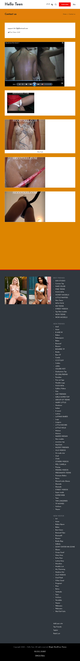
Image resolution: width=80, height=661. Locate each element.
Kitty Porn (59, 558)
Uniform (58, 506)
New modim (59, 439)
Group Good (59, 552)
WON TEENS (60, 314)
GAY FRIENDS (60, 394)
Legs (57, 419)
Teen (57, 498)
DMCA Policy (40, 655)
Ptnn (57, 586)
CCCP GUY (59, 360)
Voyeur (57, 509)
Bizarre (57, 346)
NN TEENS (59, 306)
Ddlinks (58, 544)
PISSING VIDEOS (61, 470)
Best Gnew (59, 530)
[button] (65, 4)
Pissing (57, 467)
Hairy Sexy (59, 555)
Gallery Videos (60, 388)
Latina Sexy (59, 561)
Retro (57, 478)
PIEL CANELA (60, 464)
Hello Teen (14, 4)
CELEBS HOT (60, 369)
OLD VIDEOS (60, 450)
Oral (57, 456)
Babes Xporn (59, 524)
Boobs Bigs (59, 541)
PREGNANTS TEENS (63, 473)
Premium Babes (60, 475)
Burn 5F (58, 355)
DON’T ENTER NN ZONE (65, 547)
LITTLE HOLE (60, 428)
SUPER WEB (60, 495)
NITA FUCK (59, 303)
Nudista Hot (59, 572)
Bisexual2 (58, 535)
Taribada (58, 592)
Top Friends (57, 627)
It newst (58, 411)
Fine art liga (59, 380)
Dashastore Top (61, 371)
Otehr (57, 459)
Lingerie (58, 422)
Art (56, 519)
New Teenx (59, 300)
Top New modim (61, 312)
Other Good (59, 580)
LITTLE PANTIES (61, 297)
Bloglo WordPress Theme (57, 647)
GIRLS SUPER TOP (62, 397)
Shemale (58, 484)
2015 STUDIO (60, 281)
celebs (57, 366)
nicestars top (60, 442)
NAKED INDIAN (61, 436)
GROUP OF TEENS (62, 400)
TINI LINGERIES (61, 501)
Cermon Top (59, 283)
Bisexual (58, 343)
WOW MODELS (61, 317)
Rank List (56, 633)
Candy (57, 357)
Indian (57, 408)
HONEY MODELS (62, 295)
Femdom (58, 377)
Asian (57, 329)
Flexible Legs (60, 383)
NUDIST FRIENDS (62, 447)
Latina (57, 414)
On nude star (60, 453)
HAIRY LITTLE (60, 402)
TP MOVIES (59, 504)
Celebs (57, 363)
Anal (57, 327)
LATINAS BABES (61, 416)
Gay (56, 391)
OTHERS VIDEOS (62, 461)
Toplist (55, 630)
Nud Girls (58, 445)
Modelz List (59, 566)
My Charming (60, 569)
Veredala (58, 600)
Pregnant (58, 583)
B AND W (59, 332)
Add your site (58, 623)
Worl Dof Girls (60, 611)
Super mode (59, 492)
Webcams (58, 606)
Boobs (57, 352)
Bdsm (57, 341)
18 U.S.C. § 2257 (40, 651)
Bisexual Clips (60, 533)
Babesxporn (59, 338)
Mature (58, 431)
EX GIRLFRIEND (61, 374)
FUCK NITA (59, 292)
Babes (57, 335)
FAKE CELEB (60, 286)
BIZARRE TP (60, 349)
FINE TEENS (60, 289)
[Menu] (74, 4)
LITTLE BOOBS (61, 425)
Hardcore (58, 405)
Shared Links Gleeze (62, 481)
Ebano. (57, 550)
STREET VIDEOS (61, 309)
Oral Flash (59, 578)
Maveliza (58, 563)
